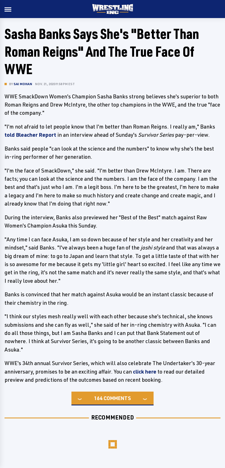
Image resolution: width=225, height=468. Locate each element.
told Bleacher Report (30, 134)
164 (98, 398)
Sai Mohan (23, 84)
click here (144, 371)
